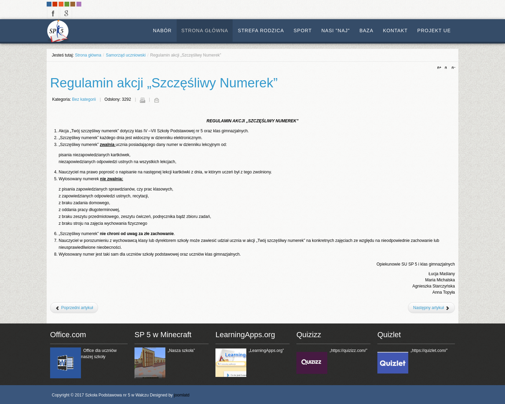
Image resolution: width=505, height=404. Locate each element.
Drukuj (142, 100)
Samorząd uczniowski (125, 55)
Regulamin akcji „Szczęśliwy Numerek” (164, 82)
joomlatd (181, 395)
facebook (53, 13)
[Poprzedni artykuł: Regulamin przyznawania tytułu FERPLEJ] (74, 307)
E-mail (156, 100)
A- (452, 68)
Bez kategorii (84, 99)
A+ (440, 68)
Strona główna (88, 55)
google (66, 13)
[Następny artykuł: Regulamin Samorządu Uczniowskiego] (431, 307)
